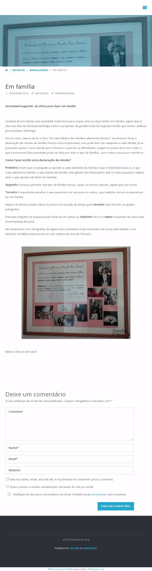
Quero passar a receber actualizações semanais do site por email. (50, 487)
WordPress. (90, 548)
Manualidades (39, 70)
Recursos (18, 70)
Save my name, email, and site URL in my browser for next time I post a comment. (59, 479)
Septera (74, 548)
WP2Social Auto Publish (60, 569)
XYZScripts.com (96, 569)
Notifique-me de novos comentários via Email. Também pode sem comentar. (66, 494)
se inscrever (99, 494)
